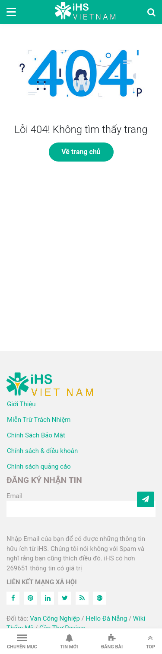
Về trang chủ (81, 152)
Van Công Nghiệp (55, 618)
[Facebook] (12, 598)
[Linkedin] (47, 598)
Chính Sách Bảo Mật (36, 435)
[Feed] (82, 598)
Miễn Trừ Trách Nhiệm (39, 420)
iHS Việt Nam (85, 12)
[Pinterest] (30, 598)
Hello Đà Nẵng (106, 618)
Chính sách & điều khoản (42, 451)
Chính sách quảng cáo (39, 466)
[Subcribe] (145, 499)
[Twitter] (64, 598)
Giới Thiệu (21, 404)
